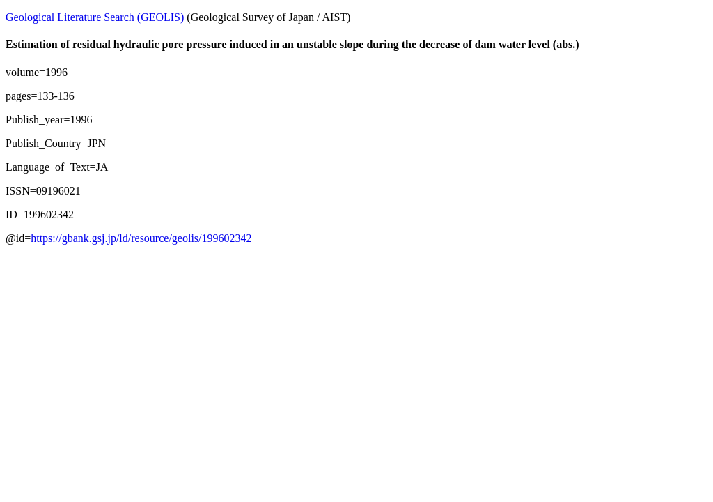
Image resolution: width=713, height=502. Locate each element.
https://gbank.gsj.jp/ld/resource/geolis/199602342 (141, 238)
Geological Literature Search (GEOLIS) (95, 17)
